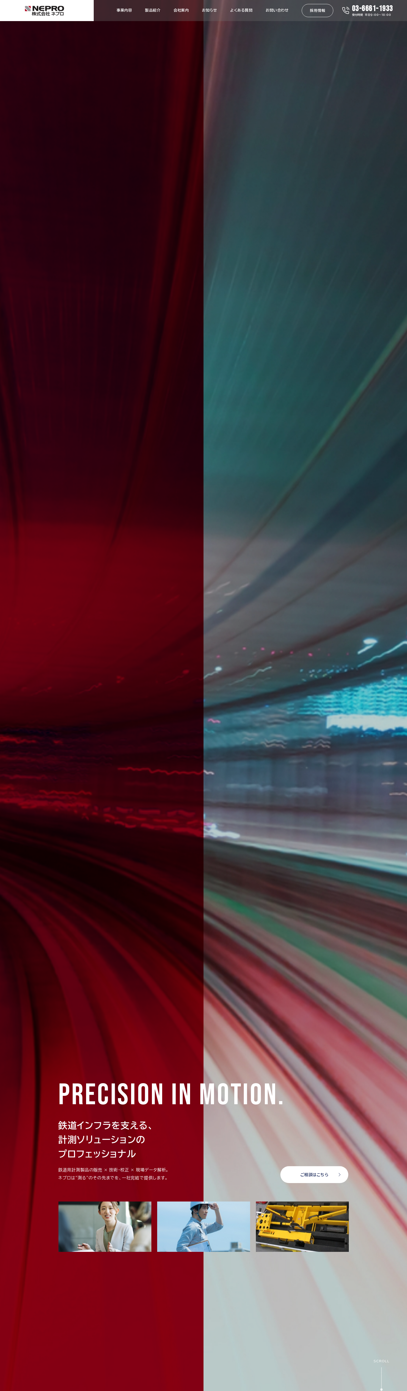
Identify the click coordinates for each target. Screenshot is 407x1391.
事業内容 (124, 10)
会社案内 (181, 10)
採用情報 (317, 10)
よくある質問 (241, 10)
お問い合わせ (277, 10)
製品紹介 (152, 10)
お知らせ (209, 10)
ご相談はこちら (314, 1175)
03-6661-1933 (372, 9)
